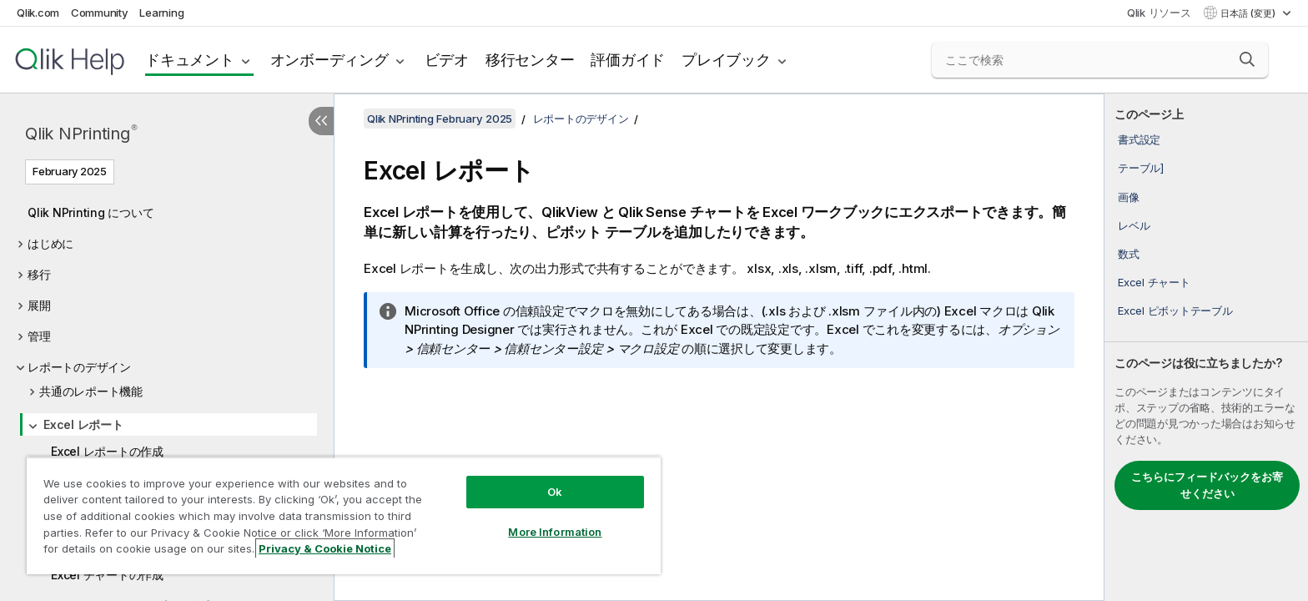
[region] (344, 515)
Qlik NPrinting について (90, 212)
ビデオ (447, 59)
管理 (39, 336)
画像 (1128, 197)
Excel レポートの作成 (107, 451)
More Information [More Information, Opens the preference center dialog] (554, 531)
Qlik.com (38, 12)
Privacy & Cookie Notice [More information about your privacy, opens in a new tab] (325, 548)
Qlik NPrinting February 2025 (439, 118)
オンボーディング (329, 59)
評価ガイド (628, 59)
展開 (39, 305)
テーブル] (1141, 167)
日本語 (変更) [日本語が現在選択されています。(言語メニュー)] (1249, 13)
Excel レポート (83, 424)
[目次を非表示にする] (321, 121)
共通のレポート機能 (91, 391)
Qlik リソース (1159, 12)
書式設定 (1139, 139)
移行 (39, 274)
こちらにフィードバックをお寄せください (1207, 485)
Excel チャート (1154, 282)
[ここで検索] (1100, 60)
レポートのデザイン (79, 367)
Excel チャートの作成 (107, 575)
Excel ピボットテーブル (1175, 310)
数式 (1128, 253)
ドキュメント (189, 59)
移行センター (530, 59)
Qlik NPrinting (81, 133)
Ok (554, 491)
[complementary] (1206, 347)
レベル (1134, 225)
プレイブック (726, 59)
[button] (1247, 59)
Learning (161, 12)
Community (99, 12)
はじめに (50, 243)
